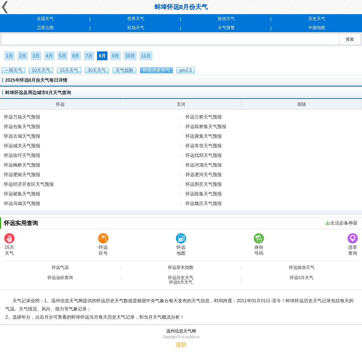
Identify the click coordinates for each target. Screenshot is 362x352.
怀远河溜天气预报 (204, 165)
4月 (49, 55)
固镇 (302, 104)
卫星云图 (45, 27)
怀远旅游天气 (301, 267)
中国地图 (316, 27)
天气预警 (226, 27)
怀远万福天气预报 (22, 117)
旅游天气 (226, 18)
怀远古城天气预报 (22, 136)
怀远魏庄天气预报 (204, 203)
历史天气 (316, 18)
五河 (181, 104)
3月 (36, 55)
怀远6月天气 (181, 282)
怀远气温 (60, 267)
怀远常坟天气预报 (204, 145)
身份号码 (259, 244)
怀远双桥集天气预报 (206, 126)
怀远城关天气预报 (22, 145)
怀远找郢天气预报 (204, 155)
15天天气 (9, 244)
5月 (62, 55)
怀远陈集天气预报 (204, 193)
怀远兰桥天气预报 (204, 117)
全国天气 (45, 18)
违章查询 (353, 244)
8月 (102, 55)
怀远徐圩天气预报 (22, 155)
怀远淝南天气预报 (22, 174)
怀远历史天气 (180, 277)
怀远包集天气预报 (22, 126)
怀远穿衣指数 (180, 267)
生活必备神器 (341, 223)
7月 (88, 55)
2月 (22, 55)
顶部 (181, 345)
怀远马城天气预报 (22, 203)
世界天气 (135, 18)
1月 (9, 55)
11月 (146, 55)
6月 (75, 55)
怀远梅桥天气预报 (22, 165)
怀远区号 (103, 244)
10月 (130, 55)
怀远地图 (181, 244)
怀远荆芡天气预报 (204, 184)
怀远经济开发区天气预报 (29, 184)
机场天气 (135, 27)
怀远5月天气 (301, 277)
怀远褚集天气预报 (22, 193)
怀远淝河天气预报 (204, 174)
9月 (115, 55)
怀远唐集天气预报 (204, 136)
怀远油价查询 (60, 277)
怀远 (60, 104)
